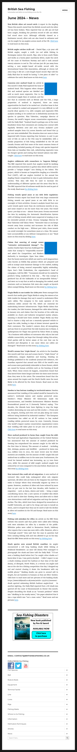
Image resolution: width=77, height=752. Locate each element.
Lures (10, 699)
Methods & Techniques (17, 724)
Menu (65, 10)
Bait (9, 675)
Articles (11, 729)
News (10, 734)
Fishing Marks (13, 709)
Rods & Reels (13, 680)
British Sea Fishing (21, 9)
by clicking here (31, 189)
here (45, 77)
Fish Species (13, 670)
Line (9, 695)
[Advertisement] (51, 89)
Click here (54, 41)
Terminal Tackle (14, 690)
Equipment (12, 685)
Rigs (9, 704)
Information (12, 719)
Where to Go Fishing (16, 714)
